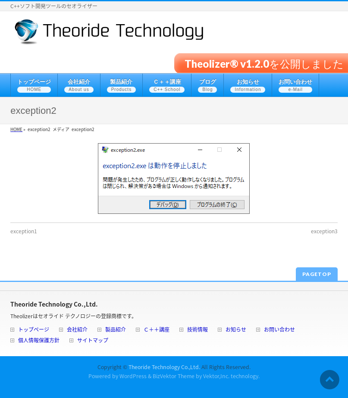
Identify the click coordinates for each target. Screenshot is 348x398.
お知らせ (236, 330)
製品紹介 (115, 330)
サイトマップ (92, 341)
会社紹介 (77, 330)
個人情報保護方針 (39, 341)
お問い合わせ (279, 330)
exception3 (324, 231)
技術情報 (197, 330)
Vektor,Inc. (216, 376)
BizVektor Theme (173, 376)
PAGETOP (316, 274)
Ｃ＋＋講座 (156, 330)
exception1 (23, 231)
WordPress (133, 376)
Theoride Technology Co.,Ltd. (164, 367)
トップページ (33, 330)
